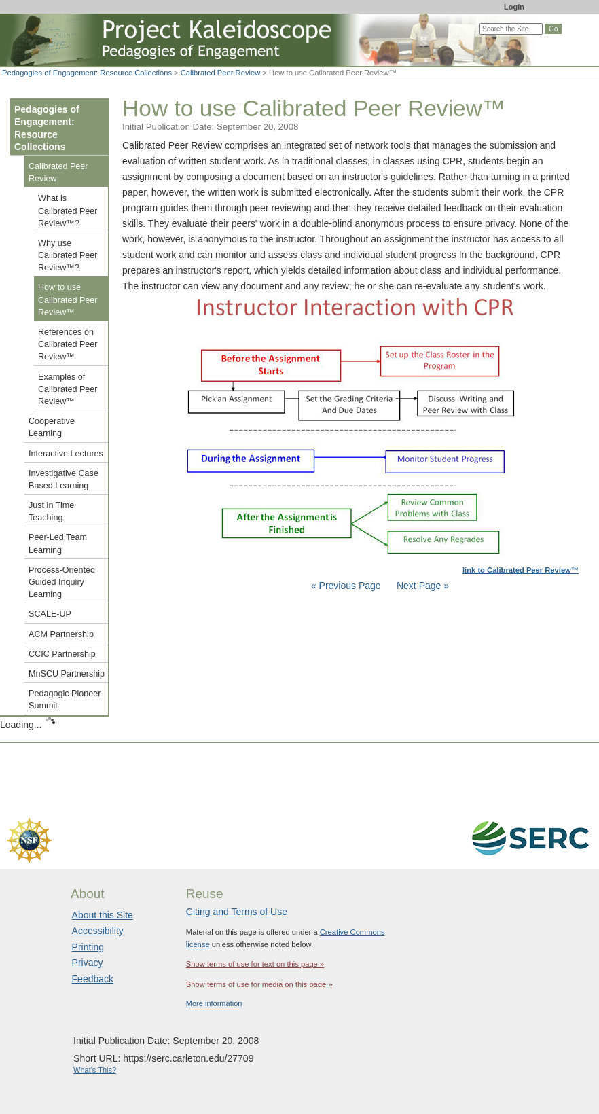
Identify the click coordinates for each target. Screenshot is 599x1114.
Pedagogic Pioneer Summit (65, 700)
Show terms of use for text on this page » (255, 964)
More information (214, 1003)
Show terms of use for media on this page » (259, 984)
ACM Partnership (61, 634)
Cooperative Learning (52, 427)
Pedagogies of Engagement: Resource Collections (87, 73)
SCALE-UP (50, 614)
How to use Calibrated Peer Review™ (68, 300)
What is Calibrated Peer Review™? (68, 211)
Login (514, 7)
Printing (88, 946)
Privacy (87, 962)
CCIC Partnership (62, 654)
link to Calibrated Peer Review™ (520, 570)
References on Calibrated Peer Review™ (68, 344)
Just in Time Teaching (51, 511)
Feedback (92, 978)
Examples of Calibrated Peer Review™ (68, 389)
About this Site (102, 915)
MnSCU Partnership (67, 674)
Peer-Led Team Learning (58, 543)
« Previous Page (346, 585)
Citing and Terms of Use (236, 911)
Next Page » (421, 585)
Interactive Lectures (66, 454)
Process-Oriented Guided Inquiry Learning (62, 582)
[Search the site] (511, 29)
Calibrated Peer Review (221, 73)
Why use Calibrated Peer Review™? (68, 255)
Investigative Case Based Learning (63, 479)
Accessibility (98, 930)
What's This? (94, 1070)
